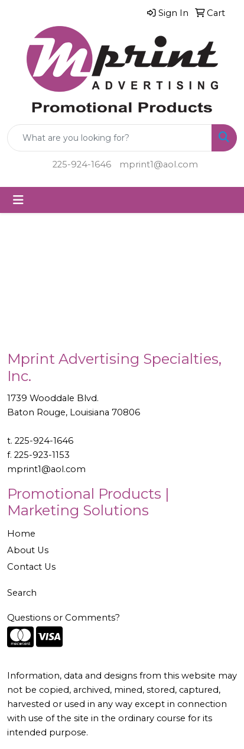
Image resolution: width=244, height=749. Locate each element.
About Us (27, 550)
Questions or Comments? (63, 617)
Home (21, 533)
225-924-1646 (82, 164)
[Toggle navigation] (18, 200)
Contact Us (31, 566)
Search (22, 592)
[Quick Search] (109, 137)
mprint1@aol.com (158, 164)
